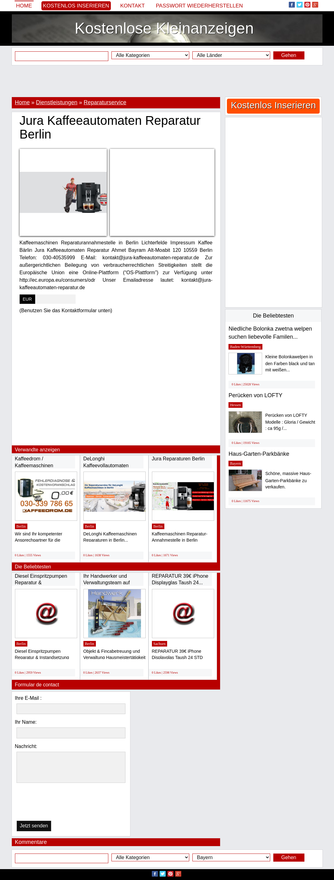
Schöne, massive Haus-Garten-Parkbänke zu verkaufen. (288, 480)
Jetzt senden (34, 825)
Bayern (235, 463)
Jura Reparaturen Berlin (178, 458)
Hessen (235, 405)
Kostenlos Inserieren (76, 6)
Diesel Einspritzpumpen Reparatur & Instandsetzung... (41, 582)
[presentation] (48, 803)
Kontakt (132, 6)
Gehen (288, 55)
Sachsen (159, 644)
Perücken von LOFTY (255, 395)
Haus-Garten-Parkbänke (258, 454)
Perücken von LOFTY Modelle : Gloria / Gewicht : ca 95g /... (290, 422)
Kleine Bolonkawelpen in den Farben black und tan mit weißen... (290, 363)
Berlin (21, 526)
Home (24, 6)
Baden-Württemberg (245, 347)
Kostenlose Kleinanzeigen (164, 28)
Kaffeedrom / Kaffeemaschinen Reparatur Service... (37, 465)
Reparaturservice (105, 102)
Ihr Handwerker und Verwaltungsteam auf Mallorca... (106, 582)
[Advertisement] (167, 81)
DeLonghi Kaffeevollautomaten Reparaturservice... (106, 465)
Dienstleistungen (57, 102)
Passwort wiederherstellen (199, 6)
